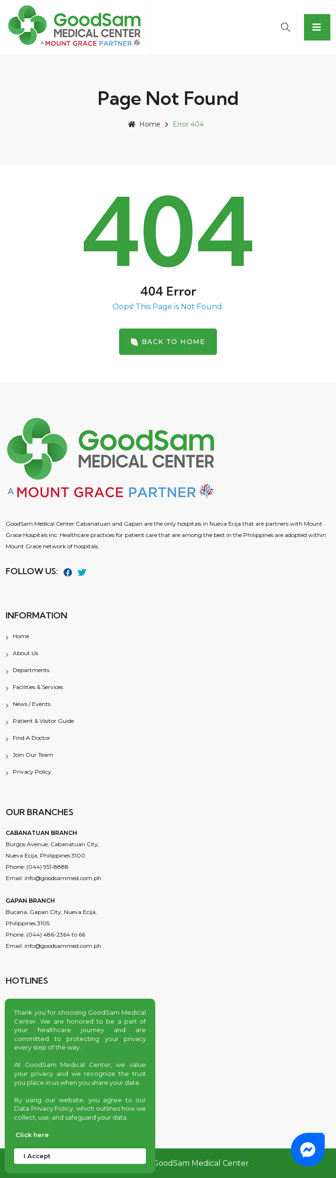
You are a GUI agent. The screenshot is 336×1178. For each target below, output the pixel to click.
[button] (308, 1150)
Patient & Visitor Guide (43, 720)
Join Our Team (33, 754)
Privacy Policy (32, 771)
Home (144, 124)
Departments (31, 669)
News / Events (31, 703)
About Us (25, 653)
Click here (32, 1134)
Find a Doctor (31, 737)
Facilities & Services (38, 686)
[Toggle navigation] (317, 27)
